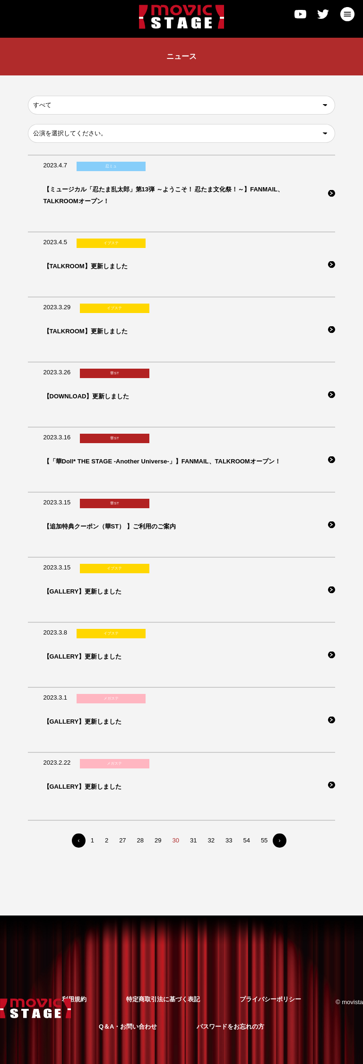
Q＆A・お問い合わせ (128, 1026)
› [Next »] (279, 840)
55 (264, 840)
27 (122, 840)
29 (158, 840)
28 (140, 840)
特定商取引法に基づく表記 (163, 999)
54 (246, 840)
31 (193, 840)
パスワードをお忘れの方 (230, 1026)
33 (228, 840)
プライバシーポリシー (270, 999)
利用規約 (74, 999)
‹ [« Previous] (78, 840)
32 (210, 840)
